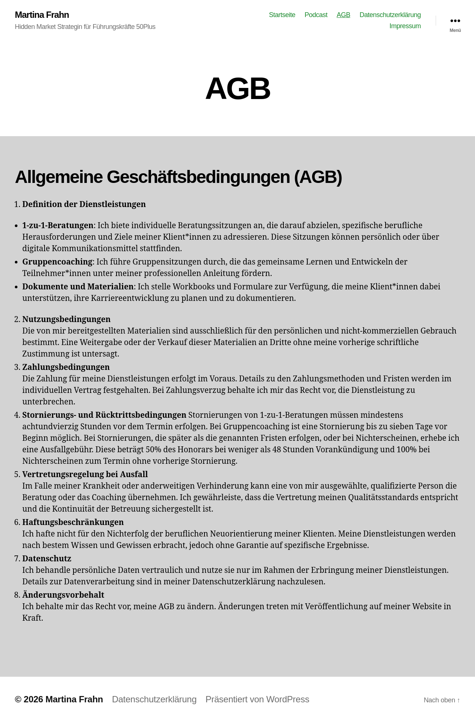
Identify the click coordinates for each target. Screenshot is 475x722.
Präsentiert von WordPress (257, 699)
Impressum (405, 26)
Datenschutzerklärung (390, 15)
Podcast (316, 15)
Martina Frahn (42, 14)
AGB (343, 15)
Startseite (282, 15)
